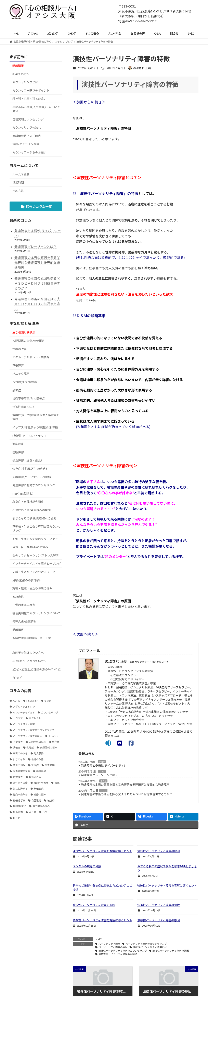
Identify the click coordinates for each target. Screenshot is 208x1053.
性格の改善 (19, 349)
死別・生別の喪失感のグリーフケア (35, 539)
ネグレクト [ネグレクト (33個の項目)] (35, 718)
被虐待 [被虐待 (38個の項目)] (51, 800)
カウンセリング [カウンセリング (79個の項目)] (49, 712)
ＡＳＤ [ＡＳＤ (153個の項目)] (32, 812)
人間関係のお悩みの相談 (28, 340)
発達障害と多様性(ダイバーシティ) (103, 765)
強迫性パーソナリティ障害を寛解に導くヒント (167, 885)
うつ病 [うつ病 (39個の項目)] (47, 700)
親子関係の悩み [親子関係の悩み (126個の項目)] (41, 806)
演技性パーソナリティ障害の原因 (158, 851)
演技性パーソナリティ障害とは (150, 947)
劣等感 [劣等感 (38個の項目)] (30, 747)
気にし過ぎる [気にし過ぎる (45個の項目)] (20, 788)
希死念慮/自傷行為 (24, 621)
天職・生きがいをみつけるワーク (33, 572)
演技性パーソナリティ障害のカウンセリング (122, 950)
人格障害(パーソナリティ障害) (31, 477)
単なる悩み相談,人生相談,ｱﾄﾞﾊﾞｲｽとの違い (36, 109)
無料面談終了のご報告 (26, 136)
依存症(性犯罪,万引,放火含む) (30, 468)
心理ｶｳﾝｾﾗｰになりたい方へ (29, 661)
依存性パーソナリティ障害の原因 (158, 920)
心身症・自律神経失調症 (28, 502)
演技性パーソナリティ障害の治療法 (117, 954)
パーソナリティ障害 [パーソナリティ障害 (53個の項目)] (24, 724)
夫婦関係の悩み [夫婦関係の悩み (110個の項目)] (48, 747)
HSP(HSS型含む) (22, 493)
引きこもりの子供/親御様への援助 (34, 518)
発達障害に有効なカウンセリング (33, 485)
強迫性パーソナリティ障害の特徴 (158, 905)
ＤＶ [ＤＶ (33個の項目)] (44, 812)
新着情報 (18, 65)
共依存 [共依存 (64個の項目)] (16, 747)
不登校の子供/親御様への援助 (31, 510)
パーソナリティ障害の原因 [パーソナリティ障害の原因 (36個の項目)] (27, 735)
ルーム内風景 (20, 174)
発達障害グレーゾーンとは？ (99, 775)
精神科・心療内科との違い (29, 99)
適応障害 (18, 444)
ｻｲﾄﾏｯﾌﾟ (17, 677)
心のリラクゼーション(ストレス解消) (35, 555)
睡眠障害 (18, 452)
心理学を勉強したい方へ (28, 653)
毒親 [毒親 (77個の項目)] (57, 783)
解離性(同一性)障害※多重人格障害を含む (35, 417)
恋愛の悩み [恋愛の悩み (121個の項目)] (19, 765)
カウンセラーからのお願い (29, 152)
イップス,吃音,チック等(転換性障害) (35, 427)
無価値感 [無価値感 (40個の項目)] (38, 788)
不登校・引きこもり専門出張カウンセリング (36, 528)
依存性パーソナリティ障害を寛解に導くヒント (102, 920)
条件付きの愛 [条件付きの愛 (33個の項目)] (20, 783)
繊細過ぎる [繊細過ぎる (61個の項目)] (19, 800)
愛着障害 (18, 630)
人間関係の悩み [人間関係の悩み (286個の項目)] (37, 741)
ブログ (102, 762)
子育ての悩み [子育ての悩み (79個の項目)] (20, 753)
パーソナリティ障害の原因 (112, 947)
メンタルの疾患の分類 (87, 866)
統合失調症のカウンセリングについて (36, 613)
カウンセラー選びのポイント (30, 90)
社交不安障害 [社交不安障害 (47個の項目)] (20, 794)
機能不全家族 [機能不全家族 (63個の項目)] (41, 783)
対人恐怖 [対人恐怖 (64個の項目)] (38, 753)
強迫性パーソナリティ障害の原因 (94, 905)
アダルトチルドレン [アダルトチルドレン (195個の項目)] (24, 706)
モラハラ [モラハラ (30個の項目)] (53, 735)
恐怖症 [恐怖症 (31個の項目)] (35, 765)
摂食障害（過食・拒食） (28, 460)
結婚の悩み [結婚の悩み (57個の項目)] (40, 794)
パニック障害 (20, 374)
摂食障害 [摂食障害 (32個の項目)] (18, 777)
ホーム (145, 1021)
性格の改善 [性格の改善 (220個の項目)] (37, 759)
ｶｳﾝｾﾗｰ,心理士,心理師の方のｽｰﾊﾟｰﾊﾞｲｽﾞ (37, 669)
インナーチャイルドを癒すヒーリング (36, 563)
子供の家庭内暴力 (23, 605)
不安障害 (18, 365)
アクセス (147, 1035)
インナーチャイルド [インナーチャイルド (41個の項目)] (24, 712)
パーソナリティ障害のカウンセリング (146, 943)
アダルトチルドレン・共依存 (30, 357)
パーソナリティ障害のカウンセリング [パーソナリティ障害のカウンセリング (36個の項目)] (33, 730)
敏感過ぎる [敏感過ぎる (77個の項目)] (35, 777)
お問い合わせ (149, 1042)
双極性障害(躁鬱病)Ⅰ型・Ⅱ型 (31, 638)
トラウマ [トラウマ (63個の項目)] (18, 718)
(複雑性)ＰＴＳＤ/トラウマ (29, 435)
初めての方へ (20, 74)
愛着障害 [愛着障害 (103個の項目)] (50, 765)
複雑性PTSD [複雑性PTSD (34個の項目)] (19, 806)
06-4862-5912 (146, 21)
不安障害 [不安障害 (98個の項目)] (18, 741)
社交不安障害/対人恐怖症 (28, 398)
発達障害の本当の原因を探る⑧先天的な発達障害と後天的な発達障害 (125, 784)
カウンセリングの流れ (26, 127)
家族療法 (18, 596)
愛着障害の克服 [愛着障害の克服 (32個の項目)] (21, 771)
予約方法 (18, 191)
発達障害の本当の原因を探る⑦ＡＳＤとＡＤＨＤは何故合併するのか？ (126, 794)
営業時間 (18, 182)
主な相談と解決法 (23, 332)
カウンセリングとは (25, 82)
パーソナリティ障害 (109, 943)
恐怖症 (16, 390)
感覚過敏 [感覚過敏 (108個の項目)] (41, 771)
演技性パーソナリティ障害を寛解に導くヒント (102, 851)
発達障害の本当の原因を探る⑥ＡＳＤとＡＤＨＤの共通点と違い (37, 304)
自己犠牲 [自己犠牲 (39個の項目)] (36, 800)
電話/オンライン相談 (25, 144)
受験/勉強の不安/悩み (26, 580)
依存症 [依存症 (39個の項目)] (56, 741)
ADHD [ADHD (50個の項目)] (16, 700)
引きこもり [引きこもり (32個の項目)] (19, 759)
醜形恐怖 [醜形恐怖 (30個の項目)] (18, 812)
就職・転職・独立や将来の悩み (32, 588)
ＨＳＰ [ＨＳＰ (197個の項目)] (16, 818)
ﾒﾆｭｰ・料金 (148, 1028)
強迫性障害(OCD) (23, 407)
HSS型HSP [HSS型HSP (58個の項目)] (32, 700)
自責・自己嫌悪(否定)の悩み (30, 547)
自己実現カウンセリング (28, 119)
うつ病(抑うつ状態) (24, 382)
